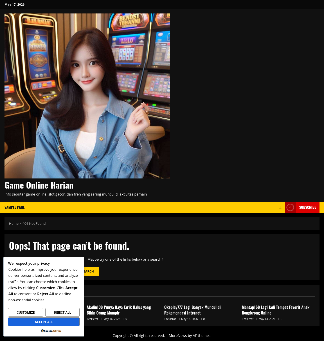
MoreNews (178, 335)
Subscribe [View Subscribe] (300, 207)
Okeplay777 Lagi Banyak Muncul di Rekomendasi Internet (192, 310)
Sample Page (14, 207)
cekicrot (93, 319)
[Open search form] (280, 207)
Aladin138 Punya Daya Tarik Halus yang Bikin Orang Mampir (119, 310)
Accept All (44, 322)
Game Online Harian (39, 184)
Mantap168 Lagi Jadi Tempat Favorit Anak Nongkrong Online (275, 310)
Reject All (62, 312)
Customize (26, 312)
